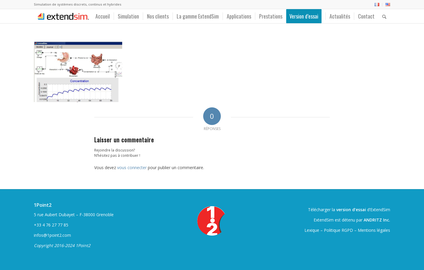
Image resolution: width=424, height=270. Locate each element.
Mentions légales (374, 230)
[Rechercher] (384, 16)
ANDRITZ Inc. (377, 220)
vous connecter (132, 167)
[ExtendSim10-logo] (62, 16)
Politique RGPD (338, 230)
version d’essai (351, 209)
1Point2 (43, 205)
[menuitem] (377, 4)
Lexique (311, 230)
